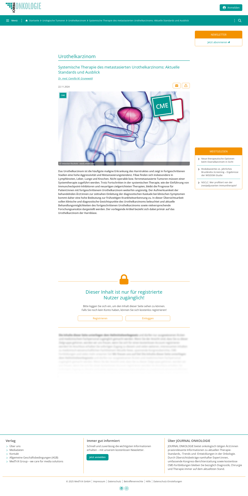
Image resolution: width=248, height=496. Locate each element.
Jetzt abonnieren (217, 42)
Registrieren (100, 318)
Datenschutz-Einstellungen (167, 481)
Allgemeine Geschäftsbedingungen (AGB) (33, 457)
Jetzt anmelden (97, 457)
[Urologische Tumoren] (53, 20)
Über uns (15, 446)
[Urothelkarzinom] (77, 20)
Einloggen (148, 318)
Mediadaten (16, 450)
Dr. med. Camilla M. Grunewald (75, 78)
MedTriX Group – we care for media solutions (36, 461)
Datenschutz (114, 481)
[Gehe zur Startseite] (32, 20)
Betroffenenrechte (133, 481)
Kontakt (14, 453)
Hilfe (148, 481)
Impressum (99, 481)
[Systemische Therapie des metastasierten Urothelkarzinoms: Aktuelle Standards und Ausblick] (139, 20)
